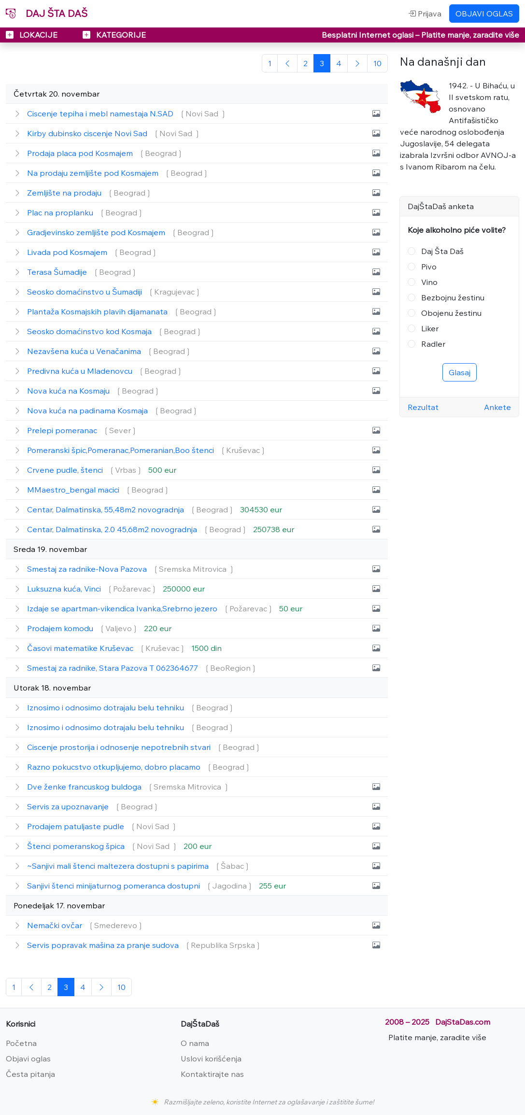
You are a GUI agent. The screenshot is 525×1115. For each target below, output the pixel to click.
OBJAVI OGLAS (484, 13)
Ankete (497, 407)
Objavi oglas (28, 1058)
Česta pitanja (30, 1074)
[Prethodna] (287, 63)
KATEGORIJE (114, 35)
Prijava (424, 13)
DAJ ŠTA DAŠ (46, 13)
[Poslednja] (377, 63)
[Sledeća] (357, 63)
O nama (195, 1043)
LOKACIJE (32, 35)
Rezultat (423, 407)
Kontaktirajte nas (212, 1074)
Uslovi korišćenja (211, 1058)
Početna (21, 1043)
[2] (305, 63)
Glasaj (459, 372)
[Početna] (270, 63)
